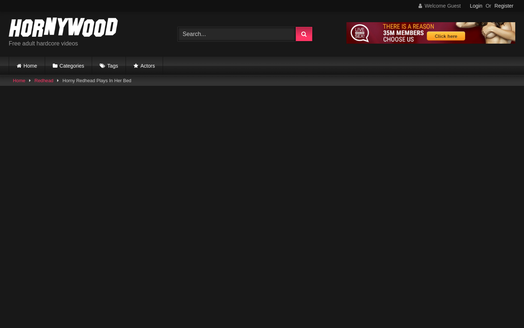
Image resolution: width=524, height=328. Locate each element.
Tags (112, 66)
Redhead (44, 80)
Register (504, 6)
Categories (72, 66)
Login (476, 6)
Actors (147, 66)
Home (30, 66)
